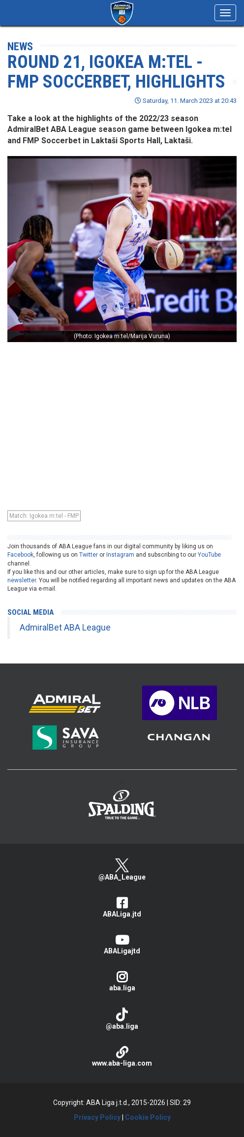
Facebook (20, 554)
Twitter (88, 554)
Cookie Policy (148, 1117)
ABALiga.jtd (122, 907)
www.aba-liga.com (122, 1056)
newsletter (21, 580)
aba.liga (122, 981)
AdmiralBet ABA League (65, 627)
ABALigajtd (122, 944)
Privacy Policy (97, 1117)
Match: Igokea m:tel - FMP (44, 515)
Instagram (120, 554)
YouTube (209, 554)
